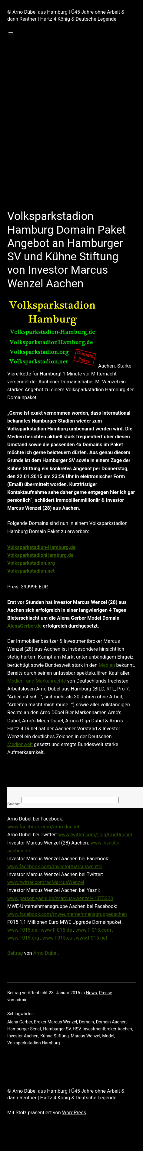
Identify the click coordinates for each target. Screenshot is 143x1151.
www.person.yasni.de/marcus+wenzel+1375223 (60, 898)
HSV (77, 1029)
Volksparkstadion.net (31, 571)
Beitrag (15, 953)
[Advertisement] (64, 132)
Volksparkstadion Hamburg (33, 1043)
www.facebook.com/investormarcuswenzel (54, 866)
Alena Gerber (19, 1022)
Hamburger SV (57, 1029)
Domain (86, 1022)
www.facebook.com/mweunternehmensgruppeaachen (67, 914)
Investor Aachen (22, 1036)
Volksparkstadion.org (31, 563)
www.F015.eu (57, 938)
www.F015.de (22, 930)
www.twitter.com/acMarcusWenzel (45, 882)
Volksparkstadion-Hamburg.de (41, 547)
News (91, 992)
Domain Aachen (111, 1022)
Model (108, 1036)
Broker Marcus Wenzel (55, 1022)
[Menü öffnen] (11, 33)
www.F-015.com (93, 930)
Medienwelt (20, 744)
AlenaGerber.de (24, 626)
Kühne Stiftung (54, 1036)
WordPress (74, 1112)
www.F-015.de (56, 930)
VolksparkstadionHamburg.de (40, 555)
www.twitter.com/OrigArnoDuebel (95, 835)
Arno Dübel (45, 953)
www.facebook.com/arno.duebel (43, 827)
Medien (107, 665)
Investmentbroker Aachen (107, 1029)
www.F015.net (91, 938)
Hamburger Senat (24, 1029)
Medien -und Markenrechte (36, 681)
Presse (105, 992)
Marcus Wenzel (85, 1036)
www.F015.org (23, 938)
